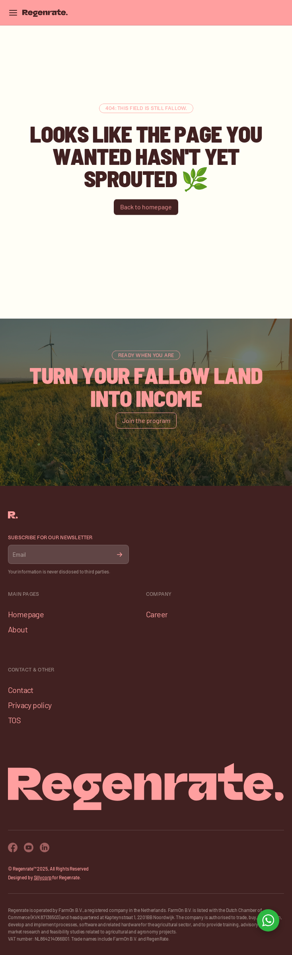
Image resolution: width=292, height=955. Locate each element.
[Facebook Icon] (13, 847)
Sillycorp (43, 877)
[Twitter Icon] (44, 847)
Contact (20, 690)
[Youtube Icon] (28, 847)
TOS (14, 720)
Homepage (26, 614)
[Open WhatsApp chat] (268, 920)
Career (156, 614)
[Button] (146, 207)
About (17, 629)
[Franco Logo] (45, 12)
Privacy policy (30, 705)
